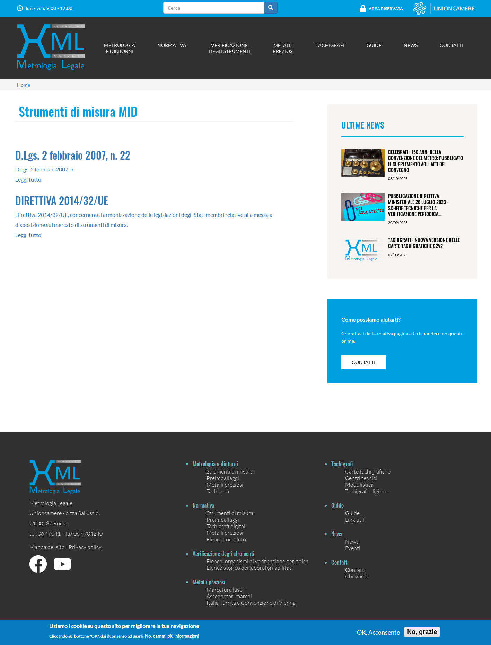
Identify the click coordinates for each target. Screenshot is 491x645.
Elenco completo (226, 539)
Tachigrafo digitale (366, 491)
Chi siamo (357, 576)
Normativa (171, 45)
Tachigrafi (330, 45)
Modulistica (359, 484)
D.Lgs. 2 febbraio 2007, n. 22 (72, 155)
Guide (374, 45)
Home (23, 85)
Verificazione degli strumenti (230, 48)
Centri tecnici (361, 478)
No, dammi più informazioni (172, 636)
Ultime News (362, 124)
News (411, 45)
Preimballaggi (223, 478)
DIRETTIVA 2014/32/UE (61, 200)
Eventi (352, 548)
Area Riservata (386, 8)
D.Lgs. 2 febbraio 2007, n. (44, 169)
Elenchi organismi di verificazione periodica (257, 561)
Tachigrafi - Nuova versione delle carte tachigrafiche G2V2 (424, 242)
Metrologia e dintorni (119, 48)
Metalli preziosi (283, 48)
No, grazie (422, 631)
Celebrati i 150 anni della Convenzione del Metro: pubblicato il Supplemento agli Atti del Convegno (425, 161)
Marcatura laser (225, 589)
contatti (363, 362)
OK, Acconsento (378, 632)
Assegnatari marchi (229, 596)
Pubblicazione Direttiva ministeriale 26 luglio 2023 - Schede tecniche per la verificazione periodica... (418, 205)
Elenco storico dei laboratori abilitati (250, 567)
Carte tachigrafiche (368, 471)
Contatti (451, 45)
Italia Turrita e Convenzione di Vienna (251, 602)
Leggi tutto (28, 179)
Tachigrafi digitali (227, 526)
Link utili (355, 519)
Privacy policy (85, 547)
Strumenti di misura (230, 471)
